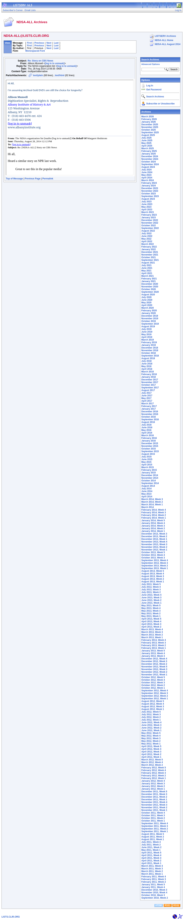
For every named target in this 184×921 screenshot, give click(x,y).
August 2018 (148, 358)
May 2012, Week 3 (150, 738)
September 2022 (150, 228)
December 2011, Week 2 (154, 797)
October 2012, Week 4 (153, 680)
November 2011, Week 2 (154, 807)
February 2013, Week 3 (153, 642)
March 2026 (147, 116)
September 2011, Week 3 (154, 826)
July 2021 (146, 265)
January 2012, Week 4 (153, 781)
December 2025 (149, 124)
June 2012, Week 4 (151, 722)
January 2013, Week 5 (153, 650)
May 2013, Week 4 (150, 608)
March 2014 (147, 507)
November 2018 (149, 350)
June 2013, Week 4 (151, 595)
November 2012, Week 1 (154, 674)
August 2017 (148, 390)
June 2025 (146, 140)
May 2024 (146, 175)
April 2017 (146, 401)
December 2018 (149, 347)
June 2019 (146, 331)
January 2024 (148, 185)
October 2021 (148, 257)
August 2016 (148, 422)
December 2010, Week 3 (154, 890)
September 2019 (150, 324)
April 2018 (146, 369)
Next (48, 43)
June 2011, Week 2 (151, 847)
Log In (149, 85)
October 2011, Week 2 (153, 818)
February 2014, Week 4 (153, 510)
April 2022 (146, 241)
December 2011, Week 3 (154, 794)
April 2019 (146, 337)
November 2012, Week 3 (154, 669)
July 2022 (146, 233)
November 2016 (149, 414)
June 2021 (146, 268)
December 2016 (149, 411)
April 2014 (146, 496)
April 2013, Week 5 (151, 618)
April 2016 (146, 432)
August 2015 (148, 454)
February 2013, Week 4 (153, 640)
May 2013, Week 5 (150, 605)
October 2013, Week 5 (153, 552)
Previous (39, 43)
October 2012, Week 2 (153, 685)
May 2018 (146, 366)
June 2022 (146, 236)
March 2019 (147, 339)
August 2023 (148, 199)
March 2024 (147, 180)
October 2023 (148, 193)
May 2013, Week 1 (150, 616)
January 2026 (148, 122)
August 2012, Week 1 (152, 709)
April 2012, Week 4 (151, 749)
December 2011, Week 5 (154, 791)
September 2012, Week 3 (154, 693)
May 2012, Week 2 (150, 741)
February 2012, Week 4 (153, 770)
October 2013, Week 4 (153, 555)
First (29, 43)
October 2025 (148, 130)
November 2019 (149, 318)
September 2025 (150, 132)
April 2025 (146, 145)
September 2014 (150, 483)
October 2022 (148, 225)
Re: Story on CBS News (40, 60)
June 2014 (146, 491)
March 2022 (147, 244)
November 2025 (149, 127)
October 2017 (148, 385)
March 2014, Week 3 (152, 499)
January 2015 (148, 472)
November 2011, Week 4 (154, 802)
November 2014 (149, 478)
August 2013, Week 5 (152, 571)
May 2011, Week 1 (150, 850)
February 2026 (149, 119)
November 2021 (149, 254)
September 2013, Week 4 (154, 560)
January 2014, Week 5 (153, 520)
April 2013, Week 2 (151, 626)
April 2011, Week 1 (151, 863)
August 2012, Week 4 (152, 704)
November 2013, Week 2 (154, 547)
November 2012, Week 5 (154, 666)
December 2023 (149, 188)
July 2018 (146, 361)
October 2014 (148, 480)
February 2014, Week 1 (153, 517)
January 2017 (148, 409)
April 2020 (146, 305)
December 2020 (149, 284)
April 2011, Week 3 (151, 858)
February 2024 (149, 183)
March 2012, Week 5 (152, 759)
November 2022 (149, 223)
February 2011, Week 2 (153, 882)
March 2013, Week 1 (152, 637)
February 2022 (149, 246)
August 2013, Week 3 (152, 576)
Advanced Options (150, 64)
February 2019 (149, 342)
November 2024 (149, 159)
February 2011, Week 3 (153, 879)
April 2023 (146, 209)
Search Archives (150, 59)
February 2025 (149, 151)
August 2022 (148, 230)
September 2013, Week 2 (154, 565)
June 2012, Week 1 (151, 730)
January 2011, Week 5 (153, 884)
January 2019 (148, 345)
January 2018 (148, 377)
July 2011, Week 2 (151, 844)
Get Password (153, 89)
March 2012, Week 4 (152, 762)
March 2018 (147, 371)
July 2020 (146, 297)
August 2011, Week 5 (152, 834)
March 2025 (147, 148)
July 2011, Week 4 (151, 842)
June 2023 (146, 204)
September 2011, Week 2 (154, 828)
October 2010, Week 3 (153, 895)
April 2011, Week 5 (151, 852)
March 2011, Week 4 (152, 866)
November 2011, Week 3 (154, 805)
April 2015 (146, 464)
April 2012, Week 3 (151, 751)
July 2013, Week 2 (151, 592)
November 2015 (149, 446)
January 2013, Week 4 (153, 653)
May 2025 (146, 143)
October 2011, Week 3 (153, 815)
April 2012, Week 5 (151, 746)
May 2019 (146, 334)
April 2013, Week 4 (151, 621)
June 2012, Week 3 (151, 725)
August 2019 (148, 326)
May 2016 (146, 430)
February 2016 (149, 438)
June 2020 (146, 300)
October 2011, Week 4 (153, 812)
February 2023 (149, 215)
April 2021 (146, 273)
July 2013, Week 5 (151, 584)
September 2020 (150, 292)
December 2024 (149, 156)
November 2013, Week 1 (154, 549)
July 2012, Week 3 (151, 714)
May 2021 (146, 270)
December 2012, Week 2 (154, 664)
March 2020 (147, 308)
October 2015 (148, 448)
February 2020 (149, 310)
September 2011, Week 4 (154, 823)
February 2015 (149, 470)
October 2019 (148, 321)
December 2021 (149, 252)
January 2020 (148, 313)
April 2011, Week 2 (151, 860)
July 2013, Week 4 (151, 587)
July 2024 (146, 169)
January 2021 (148, 281)
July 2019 (146, 329)
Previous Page (33, 178)
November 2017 (149, 382)
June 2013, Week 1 (151, 603)
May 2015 (146, 462)
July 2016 (146, 424)
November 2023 (149, 191)
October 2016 (148, 417)
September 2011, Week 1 (154, 831)
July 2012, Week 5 (151, 711)
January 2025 (148, 153)
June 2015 (146, 459)
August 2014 (148, 486)
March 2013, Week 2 (152, 634)
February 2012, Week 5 (153, 767)
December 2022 (149, 220)
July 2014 (146, 488)
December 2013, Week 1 (154, 539)
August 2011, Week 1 (152, 839)
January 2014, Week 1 (153, 531)
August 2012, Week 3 (152, 706)
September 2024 (150, 164)
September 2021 (150, 260)
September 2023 (150, 196)
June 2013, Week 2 (151, 600)
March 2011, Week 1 (152, 874)
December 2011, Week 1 (154, 799)
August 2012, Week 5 (152, 701)
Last (56, 43)
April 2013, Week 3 (151, 624)
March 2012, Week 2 (152, 765)
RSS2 (176, 905)
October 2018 (148, 353)
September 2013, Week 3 (154, 563)
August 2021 (148, 262)
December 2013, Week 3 (154, 533)
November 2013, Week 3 (154, 544)
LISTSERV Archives (165, 36)
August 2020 (148, 294)
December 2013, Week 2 (154, 536)
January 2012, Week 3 (153, 783)
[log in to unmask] (54, 63)
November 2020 (149, 286)
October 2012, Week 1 (153, 688)
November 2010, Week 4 (154, 892)
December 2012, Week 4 (154, 658)
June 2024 (146, 172)
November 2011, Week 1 (154, 810)
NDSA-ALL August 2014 (167, 44)
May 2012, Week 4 (150, 735)
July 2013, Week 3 (151, 589)
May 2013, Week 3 (150, 611)
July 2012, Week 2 (151, 717)
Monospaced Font (35, 51)
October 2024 (148, 161)
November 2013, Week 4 (154, 541)
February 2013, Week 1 (153, 648)
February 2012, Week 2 (153, 775)
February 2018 (149, 374)
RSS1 (168, 905)
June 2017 (146, 395)
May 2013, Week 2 (150, 613)
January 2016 (148, 440)
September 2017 (150, 387)
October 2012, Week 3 (153, 682)
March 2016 (147, 435)
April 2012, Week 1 (151, 757)
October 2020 (148, 289)
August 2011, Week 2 (152, 836)
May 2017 (146, 398)
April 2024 (146, 177)
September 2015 (150, 451)
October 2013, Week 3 (153, 557)
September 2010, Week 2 (154, 898)
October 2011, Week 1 (153, 820)
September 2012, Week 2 (154, 696)
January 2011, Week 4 (153, 887)
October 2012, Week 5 (153, 677)
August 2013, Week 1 (152, 581)
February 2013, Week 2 (153, 645)
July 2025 (146, 137)
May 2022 (146, 238)
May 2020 (146, 302)
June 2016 (146, 427)
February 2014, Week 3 (153, 512)
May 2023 (146, 207)
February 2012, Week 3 (153, 773)
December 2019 (149, 316)
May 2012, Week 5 (150, 733)
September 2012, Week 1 (154, 698)
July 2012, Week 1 (151, 719)
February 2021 (149, 278)
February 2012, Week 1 (153, 778)
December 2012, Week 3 (154, 661)
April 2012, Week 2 (151, 754)
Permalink (47, 178)
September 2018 (150, 355)
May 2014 (146, 494)
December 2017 (149, 379)
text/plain (38, 75)
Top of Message (14, 178)
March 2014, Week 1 (152, 504)
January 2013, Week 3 (153, 656)
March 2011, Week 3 (152, 868)
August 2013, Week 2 (152, 579)
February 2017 (149, 406)
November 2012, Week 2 (154, 672)
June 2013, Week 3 (151, 597)
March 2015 (147, 467)
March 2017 (147, 403)
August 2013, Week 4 (152, 573)
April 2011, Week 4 (151, 855)
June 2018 (146, 363)
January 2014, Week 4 (153, 523)
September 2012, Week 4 (154, 690)
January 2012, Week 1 (153, 789)
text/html (59, 75)
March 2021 (147, 276)
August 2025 (148, 135)
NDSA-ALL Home (164, 40)
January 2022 (148, 249)
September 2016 (150, 419)
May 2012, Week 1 (150, 743)
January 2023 (148, 217)
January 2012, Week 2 (153, 786)
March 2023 (147, 212)
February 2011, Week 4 (153, 876)
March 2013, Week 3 (152, 632)
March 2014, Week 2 (152, 502)
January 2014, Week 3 (153, 525)
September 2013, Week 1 (154, 568)
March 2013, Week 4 (152, 629)
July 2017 (146, 393)
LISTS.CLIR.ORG (11, 916)
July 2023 (146, 201)
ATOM (158, 905)
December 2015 (149, 443)
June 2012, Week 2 (151, 727)
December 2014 (149, 475)
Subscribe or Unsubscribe (160, 103)
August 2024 (148, 167)
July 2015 (146, 456)
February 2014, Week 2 (153, 515)
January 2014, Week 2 (153, 528)
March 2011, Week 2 (152, 871)
